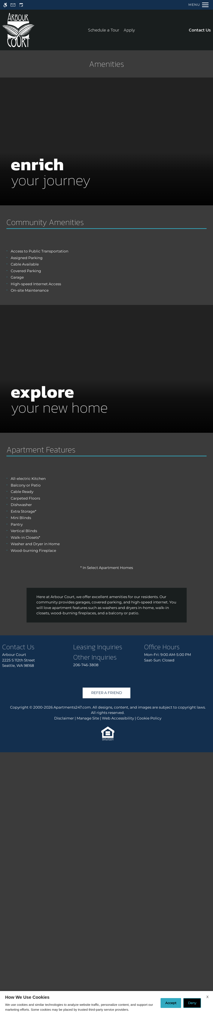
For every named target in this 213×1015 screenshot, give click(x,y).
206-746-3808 (85, 927)
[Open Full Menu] (198, 5)
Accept (170, 1003)
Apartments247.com (72, 970)
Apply (129, 30)
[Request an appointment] (21, 5)
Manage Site (88, 981)
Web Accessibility (118, 981)
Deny (192, 1003)
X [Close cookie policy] (207, 997)
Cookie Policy (149, 981)
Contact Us (200, 30)
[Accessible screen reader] (5, 5)
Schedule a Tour (103, 30)
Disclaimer (64, 981)
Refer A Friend (106, 955)
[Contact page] (13, 5)
